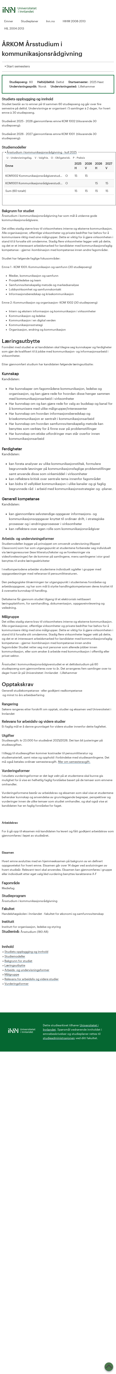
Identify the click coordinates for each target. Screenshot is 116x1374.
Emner (8, 21)
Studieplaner (29, 21)
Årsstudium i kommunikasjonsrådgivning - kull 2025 (42, 152)
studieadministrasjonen (59, 1038)
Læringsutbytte (14, 965)
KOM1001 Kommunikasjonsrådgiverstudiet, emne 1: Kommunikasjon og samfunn (60, 183)
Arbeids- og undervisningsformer (26, 970)
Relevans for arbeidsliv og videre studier (31, 979)
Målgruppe (11, 974)
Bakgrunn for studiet (18, 960)
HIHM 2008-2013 (74, 21)
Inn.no (50, 21)
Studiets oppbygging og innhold (26, 951)
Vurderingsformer (16, 983)
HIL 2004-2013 (14, 28)
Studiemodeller (14, 956)
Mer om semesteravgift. (74, 761)
